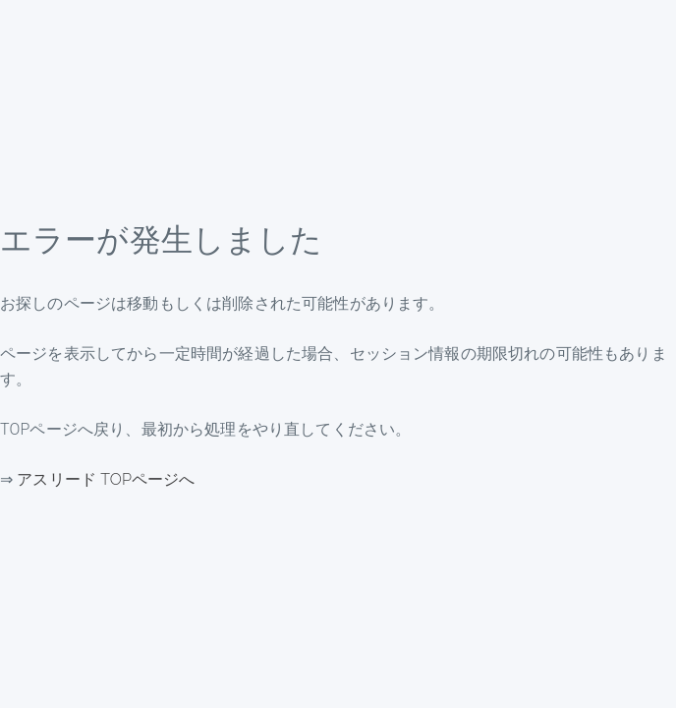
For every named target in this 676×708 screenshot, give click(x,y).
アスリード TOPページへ (106, 479)
